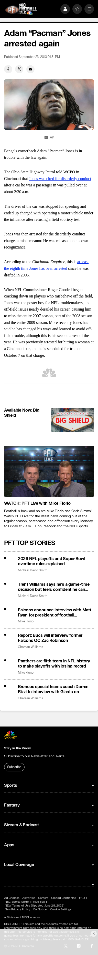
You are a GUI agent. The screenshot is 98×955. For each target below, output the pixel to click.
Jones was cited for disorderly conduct (60, 178)
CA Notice (40, 909)
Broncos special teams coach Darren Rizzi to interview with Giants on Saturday (53, 689)
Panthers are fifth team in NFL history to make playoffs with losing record (54, 664)
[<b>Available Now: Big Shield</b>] (72, 420)
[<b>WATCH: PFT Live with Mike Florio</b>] (49, 471)
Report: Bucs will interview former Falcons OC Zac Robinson (50, 638)
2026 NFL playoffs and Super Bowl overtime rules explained (51, 561)
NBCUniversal (31, 917)
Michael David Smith (32, 570)
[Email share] (30, 69)
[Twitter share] (19, 69)
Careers (43, 898)
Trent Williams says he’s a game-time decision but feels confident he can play (54, 587)
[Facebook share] (8, 69)
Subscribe (14, 767)
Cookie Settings (61, 909)
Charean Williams (30, 647)
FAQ (82, 898)
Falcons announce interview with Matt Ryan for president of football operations (54, 613)
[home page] (21, 9)
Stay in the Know (17, 748)
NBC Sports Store (17, 902)
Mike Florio (26, 621)
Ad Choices (12, 898)
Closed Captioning (63, 898)
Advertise (28, 898)
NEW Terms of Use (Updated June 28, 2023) (34, 906)
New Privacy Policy (17, 909)
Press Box (38, 902)
